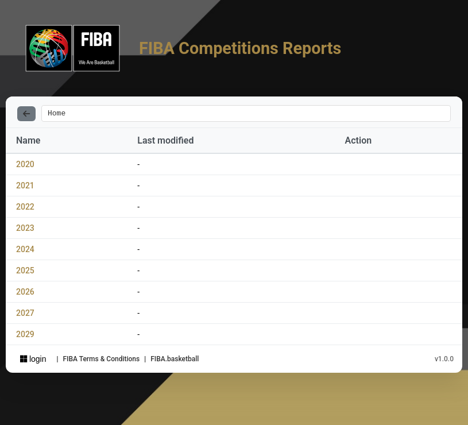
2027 (25, 314)
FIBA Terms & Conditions (101, 361)
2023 (25, 229)
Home (56, 114)
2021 (25, 187)
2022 (25, 208)
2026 (25, 293)
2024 (25, 251)
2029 (25, 336)
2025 (25, 272)
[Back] (26, 114)
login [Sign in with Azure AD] (33, 360)
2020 (25, 166)
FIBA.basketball (174, 361)
